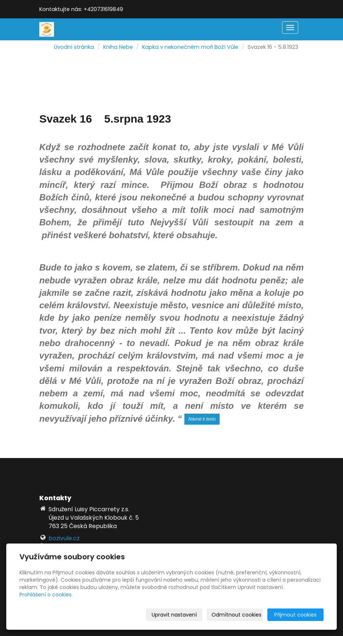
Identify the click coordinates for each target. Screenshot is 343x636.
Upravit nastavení (174, 614)
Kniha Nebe (118, 47)
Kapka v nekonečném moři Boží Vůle (190, 47)
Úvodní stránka (74, 47)
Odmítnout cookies (236, 614)
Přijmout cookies (295, 614)
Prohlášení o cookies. (46, 594)
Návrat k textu (202, 419)
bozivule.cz (64, 538)
